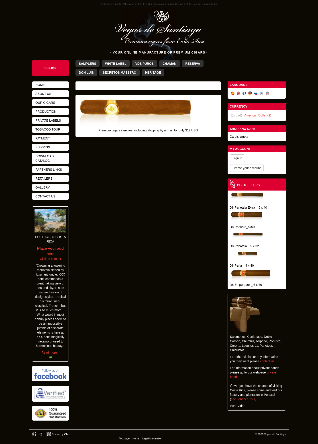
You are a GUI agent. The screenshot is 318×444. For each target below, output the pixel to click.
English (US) (267, 93)
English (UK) (238, 93)
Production (45, 111)
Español (233, 93)
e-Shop (51, 68)
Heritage (153, 72)
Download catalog (44, 158)
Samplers (87, 63)
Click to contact (50, 254)
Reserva (192, 63)
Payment (42, 138)
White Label (115, 63)
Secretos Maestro (119, 72)
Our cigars (45, 102)
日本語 (262, 93)
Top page (124, 438)
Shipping (42, 147)
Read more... (50, 352)
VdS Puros (144, 63)
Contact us (45, 196)
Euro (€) (236, 115)
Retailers (44, 178)
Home (40, 85)
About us (43, 93)
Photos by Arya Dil (41, 434)
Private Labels (48, 120)
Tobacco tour (47, 129)
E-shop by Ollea (61, 434)
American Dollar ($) (257, 115)
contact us (267, 361)
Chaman (169, 63)
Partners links (48, 169)
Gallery (42, 187)
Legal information (152, 438)
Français (244, 93)
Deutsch (250, 93)
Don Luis (86, 72)
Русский (256, 93)
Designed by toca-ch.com (34, 434)
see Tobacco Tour (243, 399)
